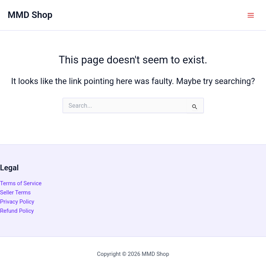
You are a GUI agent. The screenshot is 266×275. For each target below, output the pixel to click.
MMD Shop (30, 15)
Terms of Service (21, 183)
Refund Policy (17, 210)
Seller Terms (15, 192)
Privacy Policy (17, 201)
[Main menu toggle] (250, 15)
